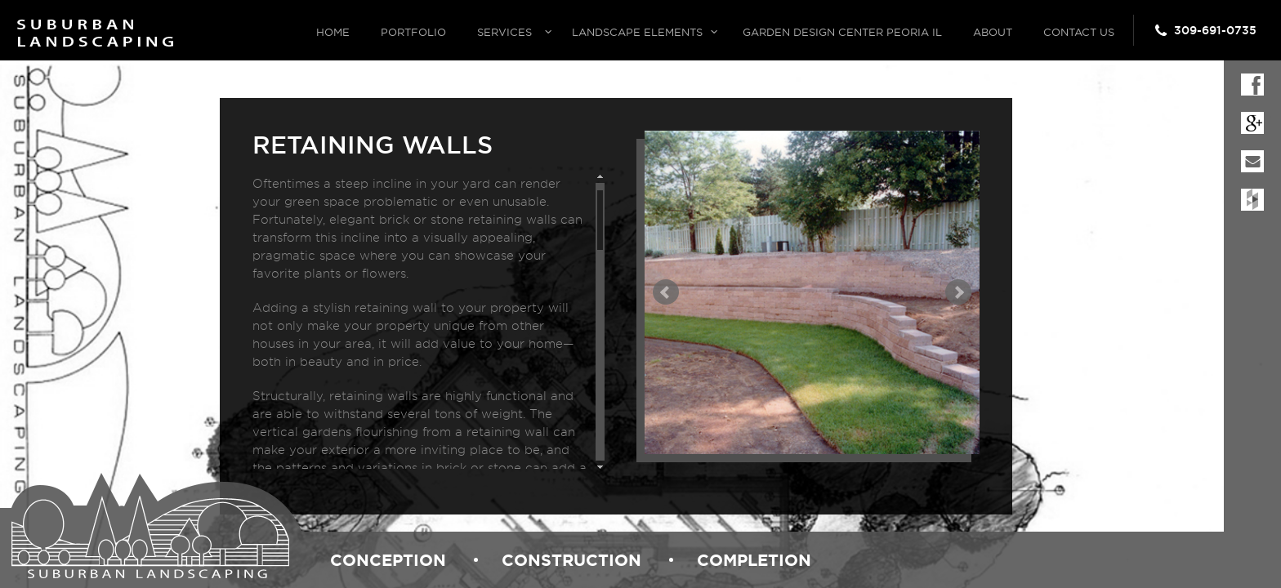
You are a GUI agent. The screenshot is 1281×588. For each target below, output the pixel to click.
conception (388, 559)
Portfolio (413, 32)
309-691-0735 (1215, 30)
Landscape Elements (637, 32)
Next (958, 292)
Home (333, 32)
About (992, 32)
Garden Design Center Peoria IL (842, 32)
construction (571, 559)
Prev (666, 292)
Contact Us (1078, 32)
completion (754, 559)
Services (504, 32)
